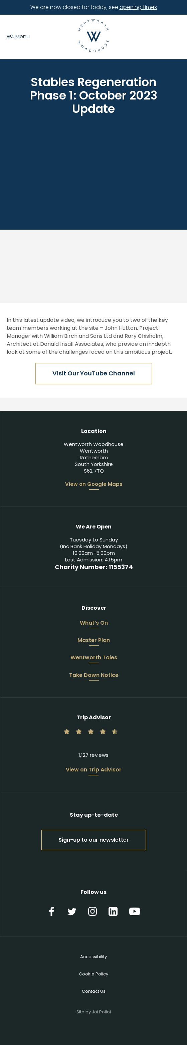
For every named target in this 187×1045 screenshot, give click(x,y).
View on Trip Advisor (94, 770)
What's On (94, 623)
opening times (138, 7)
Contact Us (94, 991)
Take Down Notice (94, 675)
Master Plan (93, 640)
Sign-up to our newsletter (93, 840)
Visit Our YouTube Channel (93, 373)
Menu (18, 37)
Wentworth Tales (93, 658)
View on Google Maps (94, 484)
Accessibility (93, 956)
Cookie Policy (93, 974)
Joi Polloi (101, 1012)
